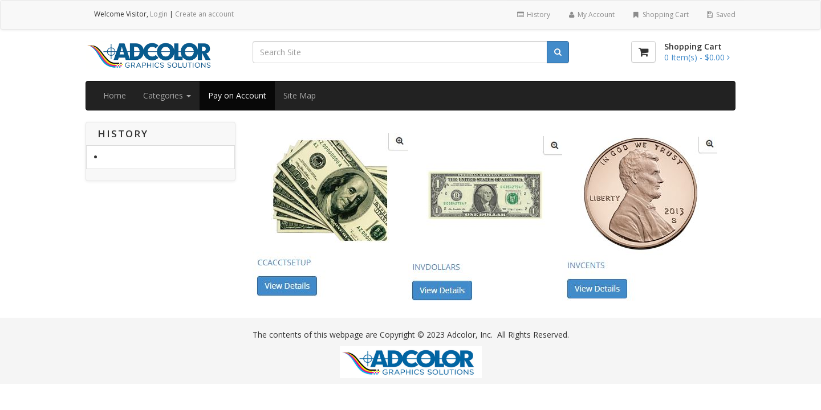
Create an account (204, 14)
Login (159, 14)
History (533, 14)
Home (114, 95)
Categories (167, 95)
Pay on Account (237, 95)
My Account (591, 14)
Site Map (299, 95)
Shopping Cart (660, 14)
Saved (720, 14)
